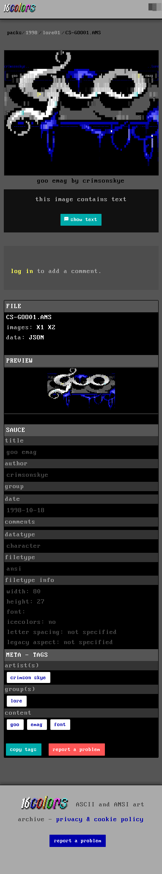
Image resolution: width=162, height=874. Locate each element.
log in (22, 271)
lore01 (51, 33)
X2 (52, 327)
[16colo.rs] (20, 9)
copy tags (23, 749)
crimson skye (28, 677)
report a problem (76, 749)
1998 (32, 33)
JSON (36, 337)
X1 (40, 327)
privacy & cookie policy (100, 819)
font (60, 724)
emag (37, 724)
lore (16, 701)
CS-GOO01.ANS (29, 317)
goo (15, 724)
